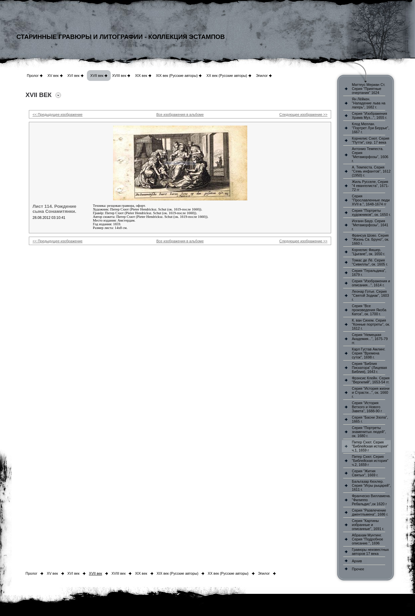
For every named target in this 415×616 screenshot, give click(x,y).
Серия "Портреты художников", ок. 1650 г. (371, 212)
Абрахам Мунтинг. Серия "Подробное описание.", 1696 (367, 539)
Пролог (33, 76)
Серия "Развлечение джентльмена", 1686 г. (370, 512)
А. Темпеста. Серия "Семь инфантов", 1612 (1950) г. (371, 171)
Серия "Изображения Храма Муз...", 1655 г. (369, 115)
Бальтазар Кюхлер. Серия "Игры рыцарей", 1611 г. (371, 485)
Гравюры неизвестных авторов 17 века (370, 552)
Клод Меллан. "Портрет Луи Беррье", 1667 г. (371, 128)
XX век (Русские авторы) (226, 76)
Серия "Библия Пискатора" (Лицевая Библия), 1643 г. (369, 368)
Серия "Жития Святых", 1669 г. (365, 473)
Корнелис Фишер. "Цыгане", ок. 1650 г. (368, 252)
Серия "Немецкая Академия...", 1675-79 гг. (370, 339)
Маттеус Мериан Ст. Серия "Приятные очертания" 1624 (368, 89)
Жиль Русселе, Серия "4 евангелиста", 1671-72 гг (370, 186)
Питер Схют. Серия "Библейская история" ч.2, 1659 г (370, 461)
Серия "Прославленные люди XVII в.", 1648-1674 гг (371, 200)
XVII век (96, 76)
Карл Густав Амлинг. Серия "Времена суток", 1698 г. (368, 353)
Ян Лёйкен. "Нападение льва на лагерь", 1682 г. (368, 103)
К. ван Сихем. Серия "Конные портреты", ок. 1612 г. (371, 324)
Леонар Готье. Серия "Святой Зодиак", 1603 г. (370, 295)
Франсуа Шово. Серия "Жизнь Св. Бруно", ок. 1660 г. (370, 239)
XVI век (73, 76)
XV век (52, 76)
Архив (357, 561)
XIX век (141, 76)
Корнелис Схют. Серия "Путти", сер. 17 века (371, 140)
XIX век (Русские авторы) (177, 76)
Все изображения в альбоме (180, 114)
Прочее (358, 569)
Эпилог (262, 76)
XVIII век (119, 76)
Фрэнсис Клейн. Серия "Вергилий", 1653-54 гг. (371, 380)
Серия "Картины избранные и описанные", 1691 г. (368, 525)
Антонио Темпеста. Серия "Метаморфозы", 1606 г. (370, 155)
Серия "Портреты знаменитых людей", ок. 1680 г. (369, 432)
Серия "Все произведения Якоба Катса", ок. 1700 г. (369, 310)
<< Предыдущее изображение (58, 114)
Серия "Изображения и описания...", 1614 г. (371, 283)
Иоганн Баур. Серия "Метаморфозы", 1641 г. (370, 225)
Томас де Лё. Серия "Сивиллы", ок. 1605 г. (370, 262)
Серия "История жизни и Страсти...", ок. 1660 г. (371, 392)
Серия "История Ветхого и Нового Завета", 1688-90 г (367, 407)
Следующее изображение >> (303, 114)
